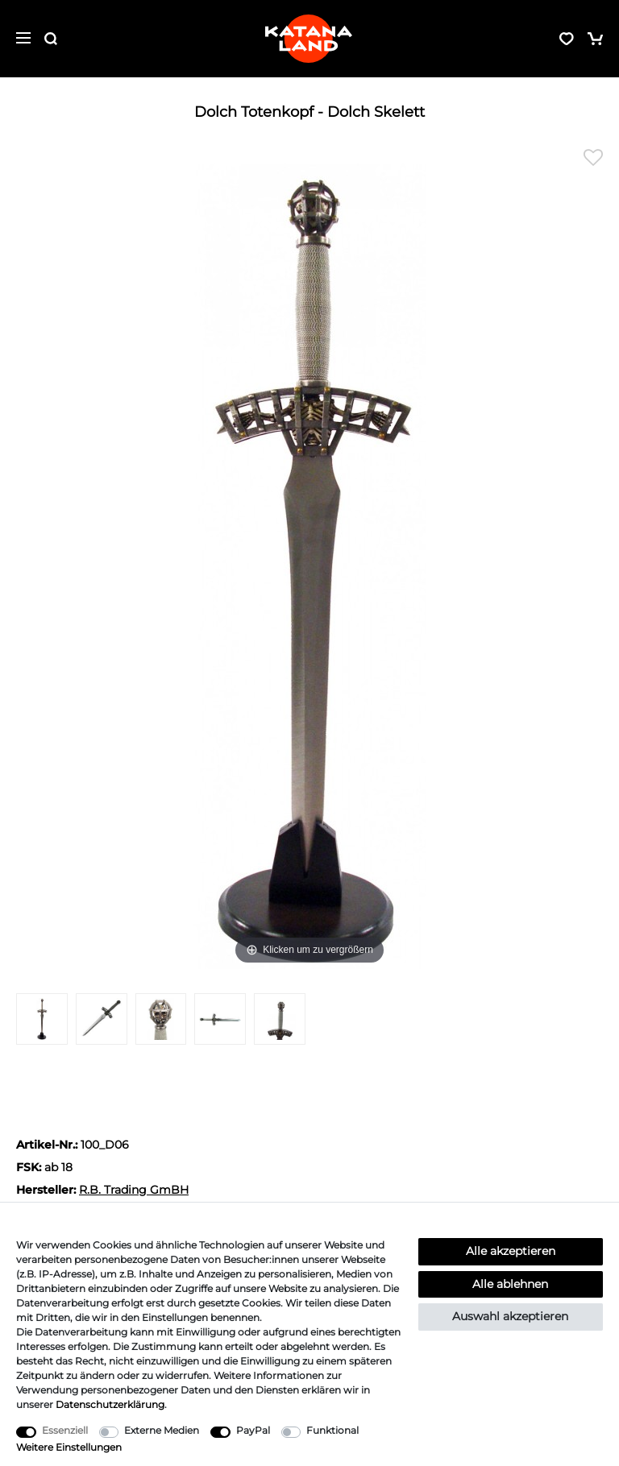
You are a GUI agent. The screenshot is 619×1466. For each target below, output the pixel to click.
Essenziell (65, 1430)
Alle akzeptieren (510, 1251)
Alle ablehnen (510, 1284)
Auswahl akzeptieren (510, 1316)
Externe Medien (161, 1430)
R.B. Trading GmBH (134, 1189)
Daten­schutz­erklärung (110, 1404)
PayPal (253, 1430)
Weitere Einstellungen (69, 1447)
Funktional (332, 1430)
